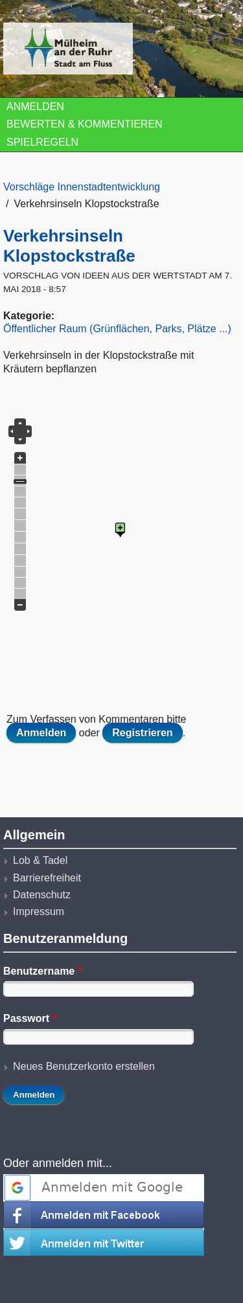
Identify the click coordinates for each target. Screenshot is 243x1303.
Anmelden (35, 106)
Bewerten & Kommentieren (84, 124)
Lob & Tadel (40, 860)
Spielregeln (42, 142)
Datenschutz (42, 894)
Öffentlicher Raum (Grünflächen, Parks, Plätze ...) (117, 328)
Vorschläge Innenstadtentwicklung (81, 186)
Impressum (38, 911)
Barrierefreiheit (47, 877)
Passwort (29, 1018)
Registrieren (142, 732)
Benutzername (42, 971)
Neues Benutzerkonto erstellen (84, 1066)
